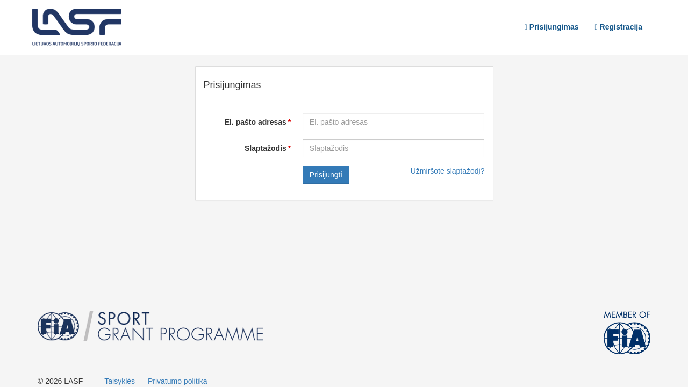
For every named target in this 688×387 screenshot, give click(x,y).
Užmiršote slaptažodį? (448, 171)
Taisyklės (119, 381)
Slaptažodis (265, 148)
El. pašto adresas (255, 122)
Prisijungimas (552, 27)
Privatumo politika (177, 381)
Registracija (618, 27)
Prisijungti (326, 174)
